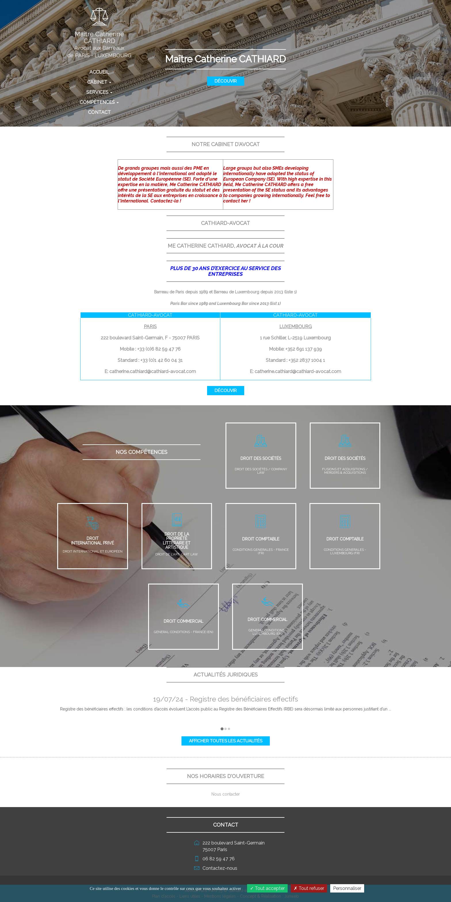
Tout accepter (267, 888)
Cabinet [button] (99, 82)
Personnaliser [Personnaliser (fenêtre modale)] (347, 888)
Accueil (111, 72)
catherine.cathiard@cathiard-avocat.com (152, 371)
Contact (99, 112)
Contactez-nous (219, 868)
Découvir (226, 81)
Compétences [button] (99, 102)
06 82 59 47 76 (218, 858)
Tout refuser (309, 888)
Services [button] (99, 92)
